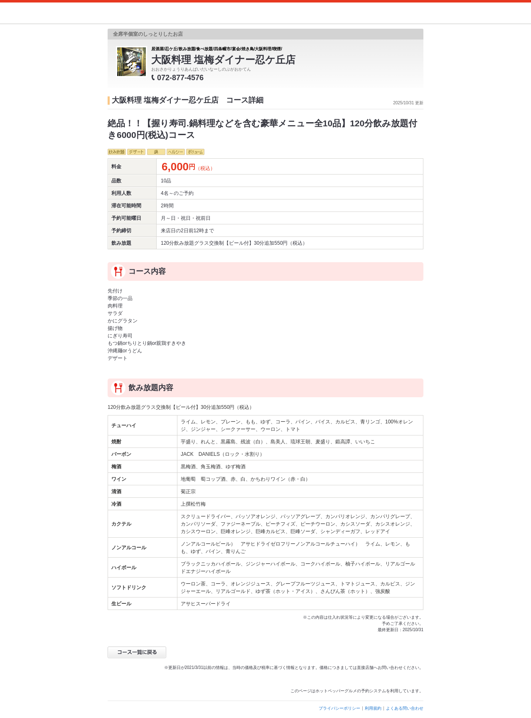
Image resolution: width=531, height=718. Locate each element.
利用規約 (373, 708)
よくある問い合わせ (404, 708)
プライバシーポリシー (339, 708)
